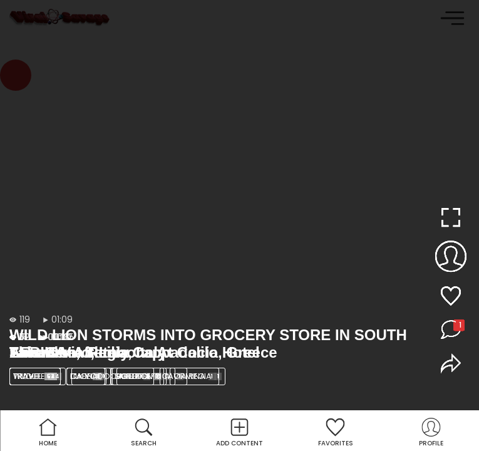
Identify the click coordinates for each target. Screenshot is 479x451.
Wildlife (37, 376)
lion (89, 376)
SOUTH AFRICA (149, 376)
